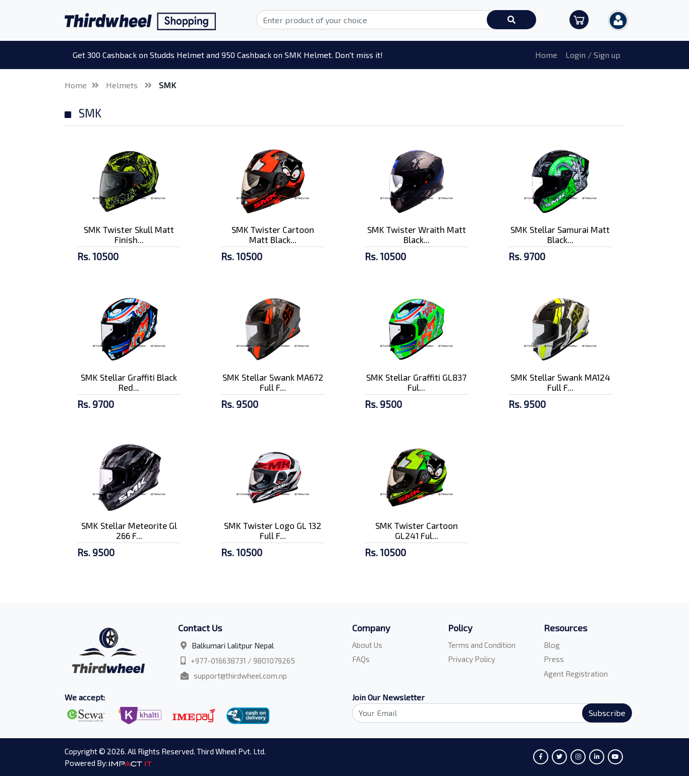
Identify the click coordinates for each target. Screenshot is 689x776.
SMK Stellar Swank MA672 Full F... (272, 382)
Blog (552, 644)
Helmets (123, 85)
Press (554, 659)
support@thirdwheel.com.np (240, 675)
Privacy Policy (471, 659)
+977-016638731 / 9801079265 (243, 660)
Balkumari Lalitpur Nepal (233, 645)
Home (546, 54)
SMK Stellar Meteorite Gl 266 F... (129, 530)
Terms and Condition (481, 644)
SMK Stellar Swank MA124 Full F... (560, 382)
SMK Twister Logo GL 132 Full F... (272, 530)
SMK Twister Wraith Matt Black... (416, 234)
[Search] (486, 713)
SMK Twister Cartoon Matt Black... (273, 234)
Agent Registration (576, 673)
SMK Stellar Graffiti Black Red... (129, 382)
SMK (167, 85)
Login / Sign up (592, 54)
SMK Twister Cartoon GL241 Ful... (416, 530)
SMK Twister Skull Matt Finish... (129, 234)
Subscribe (607, 713)
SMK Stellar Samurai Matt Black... (560, 234)
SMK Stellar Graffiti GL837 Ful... (416, 382)
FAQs (361, 659)
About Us (367, 644)
